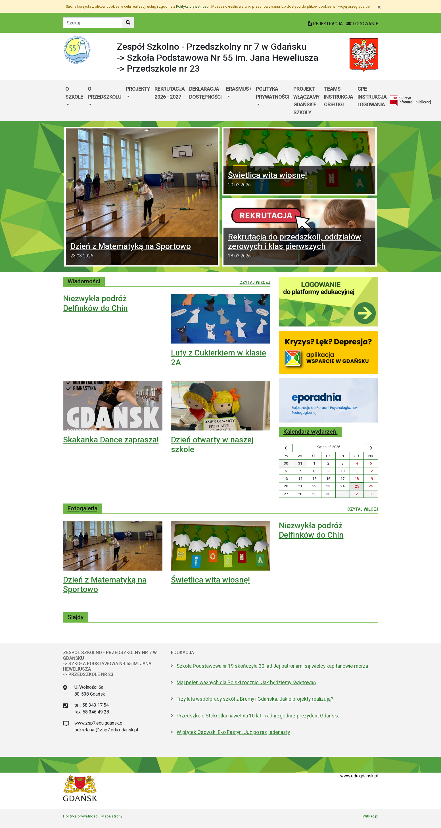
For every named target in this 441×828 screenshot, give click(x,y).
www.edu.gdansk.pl (359, 776)
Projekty (138, 89)
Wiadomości (84, 281)
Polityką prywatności (193, 6)
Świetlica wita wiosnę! (299, 180)
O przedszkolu (104, 93)
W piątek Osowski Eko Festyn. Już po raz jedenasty (233, 732)
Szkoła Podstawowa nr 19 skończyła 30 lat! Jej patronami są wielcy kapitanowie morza (272, 666)
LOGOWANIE (362, 23)
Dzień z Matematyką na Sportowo (141, 251)
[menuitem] (74, 100)
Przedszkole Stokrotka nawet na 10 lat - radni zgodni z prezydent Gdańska (258, 716)
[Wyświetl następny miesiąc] (371, 448)
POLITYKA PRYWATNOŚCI (272, 93)
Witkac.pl (370, 816)
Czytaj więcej (254, 282)
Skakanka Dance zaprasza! (111, 439)
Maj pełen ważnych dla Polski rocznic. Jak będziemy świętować (246, 682)
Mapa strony (111, 816)
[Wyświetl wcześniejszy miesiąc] (286, 448)
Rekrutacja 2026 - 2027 (169, 93)
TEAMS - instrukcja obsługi (338, 96)
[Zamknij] (379, 7)
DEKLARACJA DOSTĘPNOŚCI (205, 93)
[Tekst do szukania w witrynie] (92, 22)
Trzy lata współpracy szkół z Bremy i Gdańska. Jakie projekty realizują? (255, 699)
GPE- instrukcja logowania (372, 96)
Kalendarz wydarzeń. (310, 431)
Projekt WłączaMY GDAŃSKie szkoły (306, 100)
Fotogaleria (82, 508)
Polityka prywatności (80, 816)
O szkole (74, 93)
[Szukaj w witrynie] (128, 22)
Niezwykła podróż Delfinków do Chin (95, 303)
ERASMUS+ (238, 89)
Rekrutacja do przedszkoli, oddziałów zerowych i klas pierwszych (299, 246)
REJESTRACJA (326, 23)
